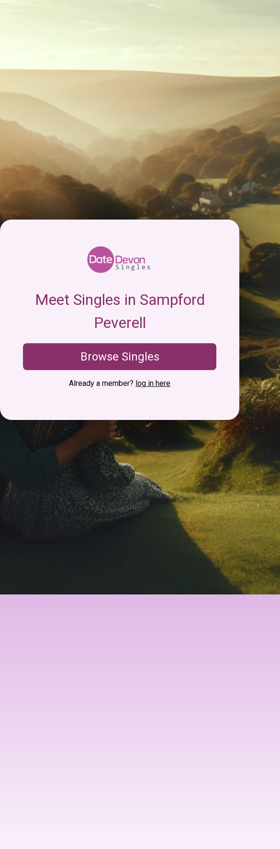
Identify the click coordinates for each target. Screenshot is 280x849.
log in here (152, 383)
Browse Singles (119, 356)
